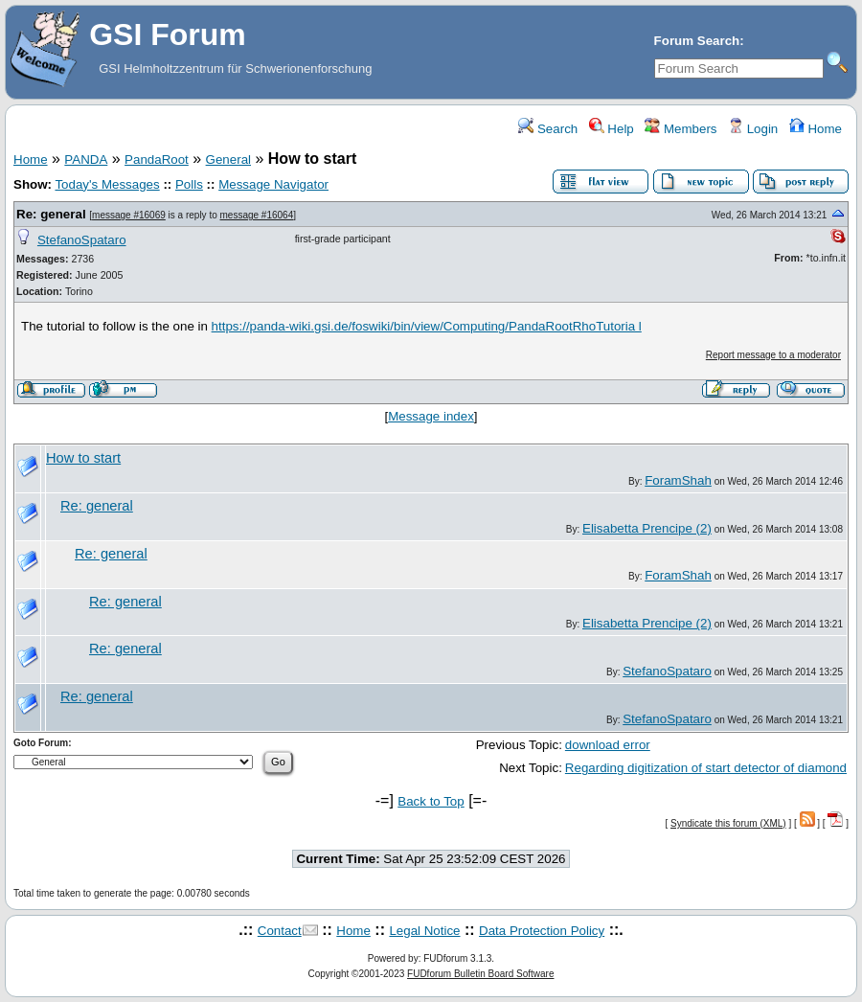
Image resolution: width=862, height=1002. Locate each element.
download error (607, 745)
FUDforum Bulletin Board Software (480, 973)
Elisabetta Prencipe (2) (647, 528)
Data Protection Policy (541, 930)
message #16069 (129, 215)
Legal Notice (424, 930)
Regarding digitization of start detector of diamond (706, 768)
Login (753, 129)
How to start (83, 458)
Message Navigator (273, 184)
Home (815, 129)
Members (680, 129)
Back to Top (430, 801)
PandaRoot (157, 159)
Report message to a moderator (773, 355)
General (228, 159)
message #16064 (257, 215)
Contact (280, 930)
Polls (189, 184)
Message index (431, 416)
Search (548, 129)
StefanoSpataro (81, 240)
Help (611, 129)
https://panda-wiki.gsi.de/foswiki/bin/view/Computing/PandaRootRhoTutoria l (427, 326)
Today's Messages (107, 184)
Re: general (51, 214)
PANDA (85, 159)
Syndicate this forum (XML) (728, 823)
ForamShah (678, 480)
